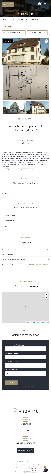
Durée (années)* (11, 353)
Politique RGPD (27, 467)
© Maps (34, 322)
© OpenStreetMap (44, 322)
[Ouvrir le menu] (8, 4)
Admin (17, 467)
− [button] (46, 297)
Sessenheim (23, 19)
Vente (14, 19)
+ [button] (46, 294)
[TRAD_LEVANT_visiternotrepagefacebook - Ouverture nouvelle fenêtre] (23, 430)
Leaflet (28, 322)
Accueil (5, 19)
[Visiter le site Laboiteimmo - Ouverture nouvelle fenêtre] (29, 472)
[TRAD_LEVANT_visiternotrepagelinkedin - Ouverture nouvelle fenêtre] (28, 430)
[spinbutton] (25, 373)
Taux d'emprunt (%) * (13, 370)
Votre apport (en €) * (13, 361)
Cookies (38, 467)
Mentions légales (40, 465)
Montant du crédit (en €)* (15, 345)
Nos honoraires (14, 465)
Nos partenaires (27, 465)
